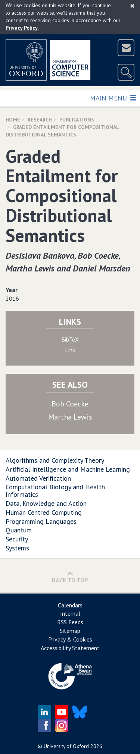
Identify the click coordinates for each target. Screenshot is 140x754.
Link (70, 350)
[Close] (132, 5)
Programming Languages (41, 521)
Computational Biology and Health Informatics (55, 491)
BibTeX (70, 339)
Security (17, 539)
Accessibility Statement (70, 648)
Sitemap (70, 630)
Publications (76, 119)
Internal (70, 613)
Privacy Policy (22, 27)
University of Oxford (66, 746)
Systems (17, 548)
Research (40, 119)
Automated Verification (38, 478)
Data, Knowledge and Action (46, 503)
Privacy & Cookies (70, 639)
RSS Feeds (70, 622)
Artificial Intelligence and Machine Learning (68, 469)
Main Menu (113, 97)
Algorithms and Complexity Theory (55, 460)
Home (13, 119)
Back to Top (70, 577)
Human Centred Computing (44, 512)
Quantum (19, 530)
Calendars (70, 605)
